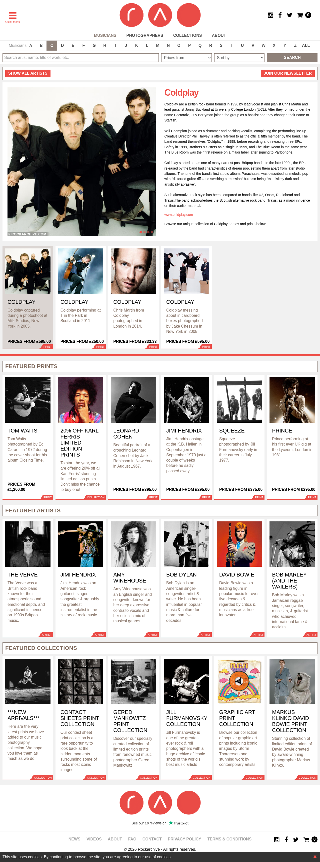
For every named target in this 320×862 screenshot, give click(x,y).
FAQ (132, 839)
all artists (28, 73)
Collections (187, 35)
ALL (306, 45)
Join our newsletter (288, 73)
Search (292, 57)
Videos (94, 839)
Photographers (144, 35)
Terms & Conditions (229, 839)
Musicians (105, 35)
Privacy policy (184, 839)
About (219, 35)
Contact (152, 839)
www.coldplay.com (178, 215)
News (74, 839)
